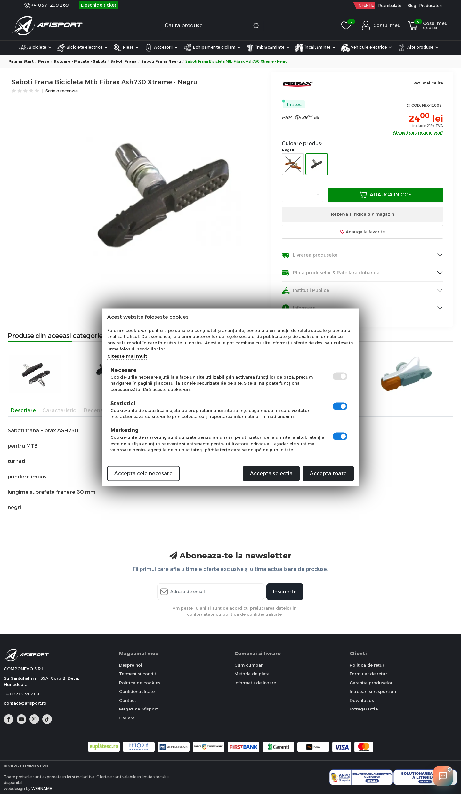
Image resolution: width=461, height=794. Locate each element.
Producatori (430, 5)
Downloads (362, 700)
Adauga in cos (386, 194)
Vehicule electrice (366, 47)
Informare (299, 308)
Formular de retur (368, 673)
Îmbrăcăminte (268, 47)
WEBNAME (41, 788)
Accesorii (161, 47)
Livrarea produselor (310, 255)
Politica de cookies (139, 682)
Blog (412, 5)
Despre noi (130, 665)
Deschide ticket (98, 5)
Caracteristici (59, 410)
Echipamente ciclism (212, 47)
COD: (416, 105)
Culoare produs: (302, 143)
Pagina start (21, 61)
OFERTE (366, 5)
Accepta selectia (271, 473)
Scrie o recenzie (61, 91)
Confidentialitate (137, 691)
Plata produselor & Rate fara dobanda (331, 273)
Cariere (126, 717)
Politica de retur (367, 665)
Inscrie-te (285, 592)
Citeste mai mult (127, 356)
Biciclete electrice (82, 47)
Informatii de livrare (255, 682)
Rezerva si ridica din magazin (362, 214)
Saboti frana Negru (161, 61)
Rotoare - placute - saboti (80, 61)
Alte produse (418, 47)
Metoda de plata (252, 673)
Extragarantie (364, 708)
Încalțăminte (315, 47)
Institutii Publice (305, 290)
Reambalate (389, 5)
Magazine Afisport (138, 708)
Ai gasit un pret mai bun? (418, 133)
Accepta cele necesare (143, 473)
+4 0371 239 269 (46, 5)
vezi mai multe (428, 83)
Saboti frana (123, 61)
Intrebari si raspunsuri (373, 691)
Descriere (23, 410)
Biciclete (35, 47)
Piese (126, 47)
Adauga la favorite (362, 231)
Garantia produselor (371, 682)
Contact (127, 700)
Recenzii (95, 410)
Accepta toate (328, 473)
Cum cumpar (248, 665)
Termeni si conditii (139, 673)
